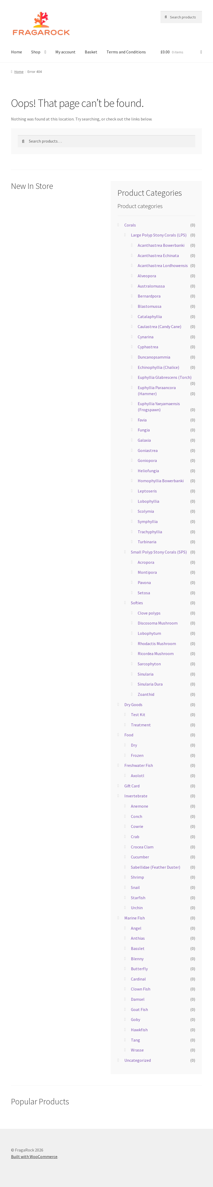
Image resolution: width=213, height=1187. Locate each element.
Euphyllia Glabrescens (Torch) (164, 377)
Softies (137, 602)
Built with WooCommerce (34, 1156)
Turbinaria (147, 541)
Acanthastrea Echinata (158, 255)
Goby (135, 1019)
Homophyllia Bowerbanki (161, 480)
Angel (136, 928)
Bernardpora (149, 296)
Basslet (138, 948)
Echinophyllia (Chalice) (158, 367)
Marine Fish (134, 918)
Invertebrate (135, 795)
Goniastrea (148, 450)
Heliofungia (148, 470)
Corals (130, 225)
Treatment (141, 724)
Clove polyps (149, 613)
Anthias (138, 938)
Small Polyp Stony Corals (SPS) (159, 552)
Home (16, 51)
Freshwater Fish (138, 765)
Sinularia (145, 674)
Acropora (146, 562)
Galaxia (144, 440)
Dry (134, 745)
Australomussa (151, 286)
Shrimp (137, 877)
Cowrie (137, 826)
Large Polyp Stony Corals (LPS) (159, 235)
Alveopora (147, 275)
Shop (35, 51)
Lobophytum (149, 633)
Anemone (139, 806)
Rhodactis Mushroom (157, 643)
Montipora (147, 572)
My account (65, 51)
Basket (91, 51)
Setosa (144, 592)
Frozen (137, 755)
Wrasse (137, 1050)
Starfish (138, 897)
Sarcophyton (149, 663)
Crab (135, 836)
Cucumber (140, 856)
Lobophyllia (148, 501)
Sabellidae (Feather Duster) (155, 867)
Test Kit (138, 714)
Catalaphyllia (150, 316)
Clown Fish (140, 989)
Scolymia (146, 511)
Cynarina (145, 336)
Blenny (137, 958)
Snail (135, 887)
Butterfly (139, 968)
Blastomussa (149, 306)
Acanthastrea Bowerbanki (161, 245)
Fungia (144, 429)
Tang (135, 1040)
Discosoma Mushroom (158, 623)
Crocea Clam (142, 846)
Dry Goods (133, 704)
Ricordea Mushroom (156, 653)
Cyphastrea (148, 346)
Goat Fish (139, 1009)
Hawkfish (139, 1029)
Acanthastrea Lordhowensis (163, 265)
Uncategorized (137, 1060)
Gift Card (132, 785)
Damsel (138, 999)
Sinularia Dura (150, 684)
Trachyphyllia (150, 531)
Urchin (137, 907)
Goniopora (147, 460)
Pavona (144, 582)
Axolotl (137, 775)
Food (128, 734)
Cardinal (138, 979)
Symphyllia (148, 521)
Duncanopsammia (154, 357)
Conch (136, 816)
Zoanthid (146, 694)
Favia (142, 420)
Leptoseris (147, 491)
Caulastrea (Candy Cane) (159, 326)
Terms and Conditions (126, 51)
